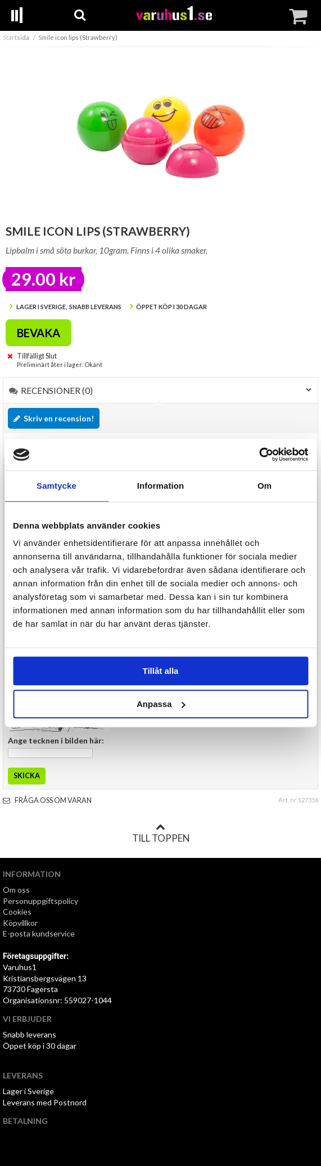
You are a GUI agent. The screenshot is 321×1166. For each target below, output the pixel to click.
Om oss (16, 889)
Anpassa (161, 704)
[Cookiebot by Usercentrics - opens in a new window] (259, 454)
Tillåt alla (161, 671)
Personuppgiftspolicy (40, 901)
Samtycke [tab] (56, 485)
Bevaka (38, 332)
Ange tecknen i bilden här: (56, 740)
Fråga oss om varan (47, 800)
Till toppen (160, 833)
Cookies (17, 911)
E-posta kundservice (39, 933)
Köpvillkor (20, 923)
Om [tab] (264, 485)
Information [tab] (160, 485)
